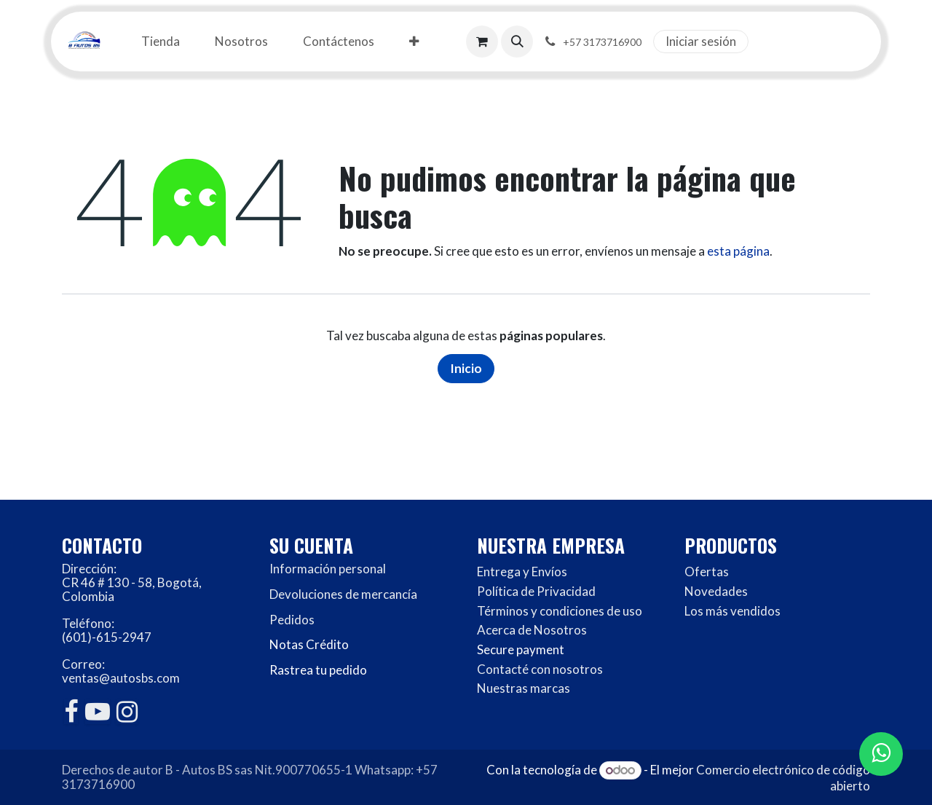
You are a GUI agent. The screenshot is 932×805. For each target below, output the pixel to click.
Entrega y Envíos (522, 571)
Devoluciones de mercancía (343, 594)
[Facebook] (71, 711)
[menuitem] (160, 42)
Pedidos (292, 619)
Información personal (327, 568)
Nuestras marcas (523, 688)
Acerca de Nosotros (532, 629)
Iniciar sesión (701, 41)
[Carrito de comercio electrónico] (482, 41)
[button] (517, 41)
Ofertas (706, 571)
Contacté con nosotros (540, 669)
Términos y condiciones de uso (559, 611)
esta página (738, 251)
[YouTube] (97, 711)
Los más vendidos (732, 611)
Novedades (716, 591)
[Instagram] (127, 711)
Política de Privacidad (536, 591)
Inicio (466, 368)
